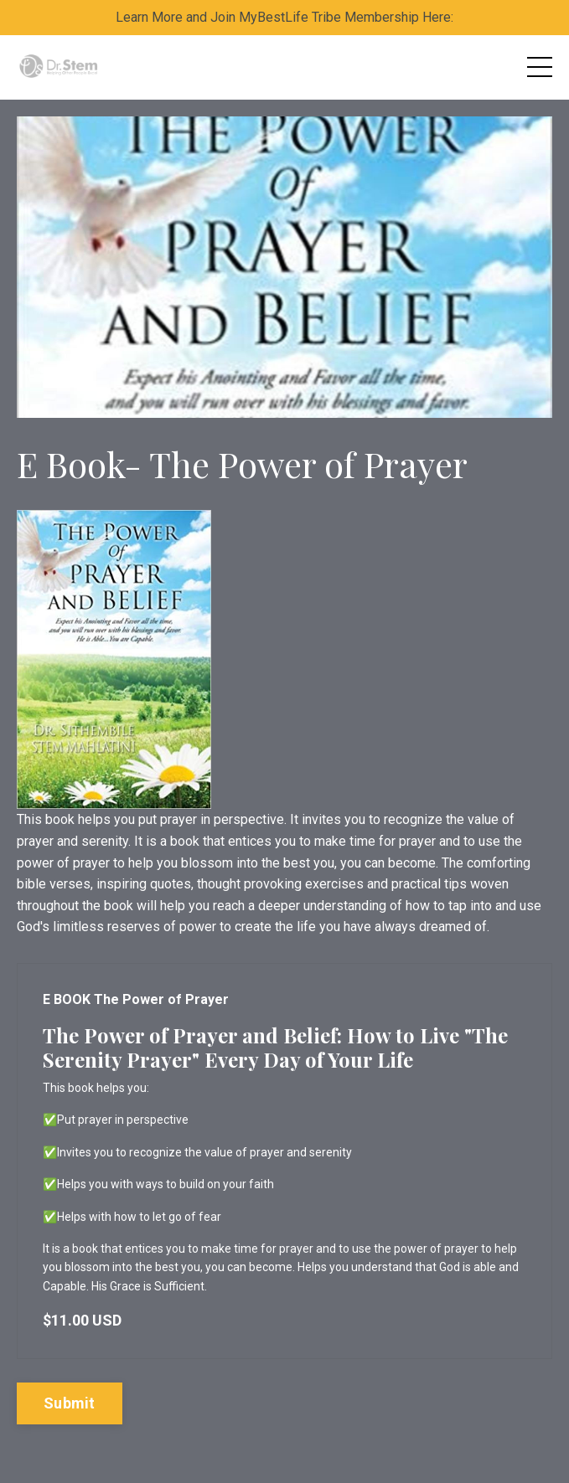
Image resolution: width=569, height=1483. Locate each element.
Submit (70, 1403)
